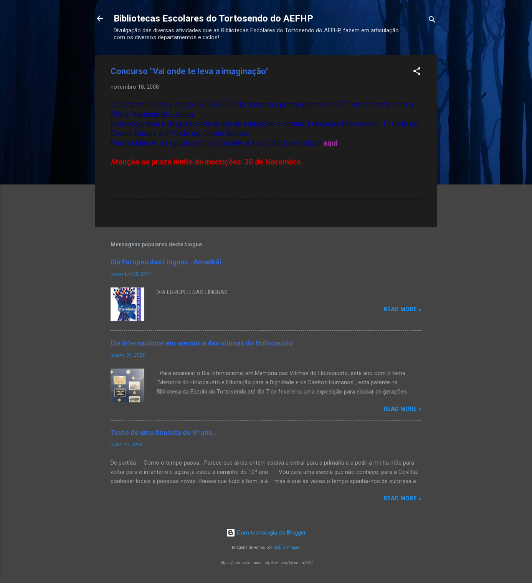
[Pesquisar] (432, 21)
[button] (416, 72)
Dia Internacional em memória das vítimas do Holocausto (202, 343)
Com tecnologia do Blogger (266, 532)
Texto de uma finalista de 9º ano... (164, 433)
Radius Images (287, 547)
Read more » (402, 309)
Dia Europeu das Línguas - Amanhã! (166, 262)
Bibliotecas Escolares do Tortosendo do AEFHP (213, 18)
